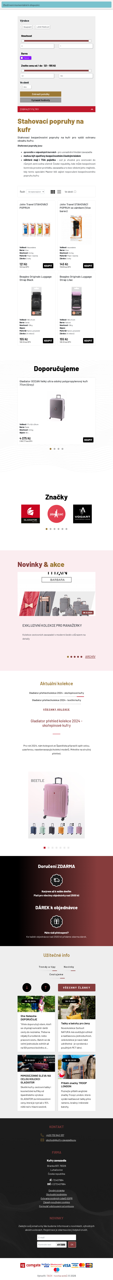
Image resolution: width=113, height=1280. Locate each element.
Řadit (22, 191)
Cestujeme (56, 974)
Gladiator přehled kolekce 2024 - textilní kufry (56, 700)
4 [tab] (62, 449)
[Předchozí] (45, 987)
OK (72, 1244)
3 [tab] (58, 449)
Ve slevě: (69, 191)
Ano (24, 87)
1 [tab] (50, 449)
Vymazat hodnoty (40, 100)
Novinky (69, 966)
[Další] (26, 987)
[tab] (90, 656)
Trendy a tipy (47, 966)
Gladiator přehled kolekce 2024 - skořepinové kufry (56, 692)
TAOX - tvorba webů (57, 1275)
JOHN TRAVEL (41, 27)
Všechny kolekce (56, 709)
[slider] (22, 40)
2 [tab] (54, 449)
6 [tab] (66, 529)
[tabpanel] (56, 411)
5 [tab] (62, 529)
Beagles (26, 27)
